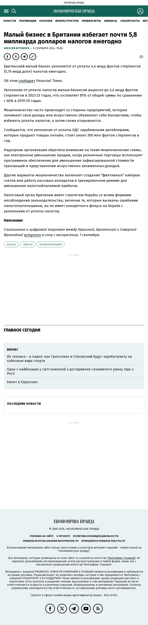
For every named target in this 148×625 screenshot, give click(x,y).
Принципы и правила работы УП (103, 540)
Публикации (27, 21)
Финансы (110, 21)
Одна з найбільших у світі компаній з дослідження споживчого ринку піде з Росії (70, 371)
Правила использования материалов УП (50, 540)
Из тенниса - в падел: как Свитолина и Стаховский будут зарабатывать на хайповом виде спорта (69, 358)
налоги (27, 244)
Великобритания (50, 244)
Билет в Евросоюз (22, 382)
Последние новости (24, 403)
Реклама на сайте (42, 536)
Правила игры (91, 21)
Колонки (45, 21)
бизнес (11, 244)
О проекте (63, 536)
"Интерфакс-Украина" (121, 558)
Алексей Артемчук (17, 48)
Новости (9, 21)
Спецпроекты (130, 21)
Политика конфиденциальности (95, 536)
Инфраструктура (67, 21)
